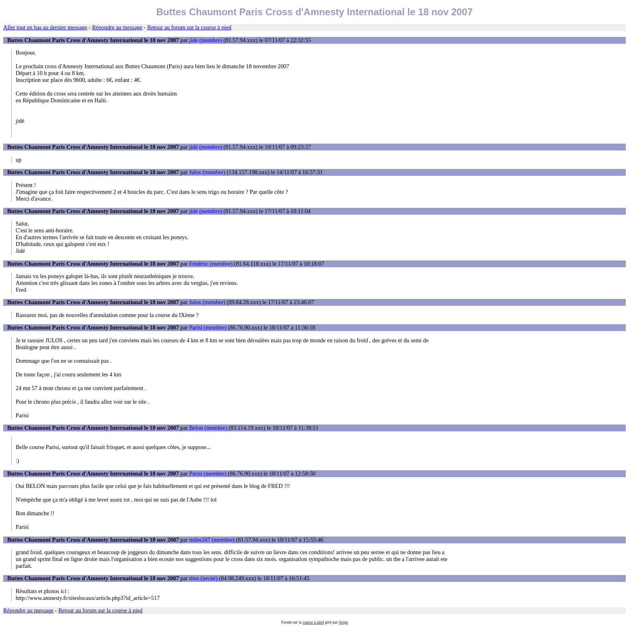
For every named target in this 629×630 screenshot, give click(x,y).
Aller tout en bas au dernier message (45, 27)
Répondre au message (117, 27)
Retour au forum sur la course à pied (189, 27)
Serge (343, 622)
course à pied (313, 622)
